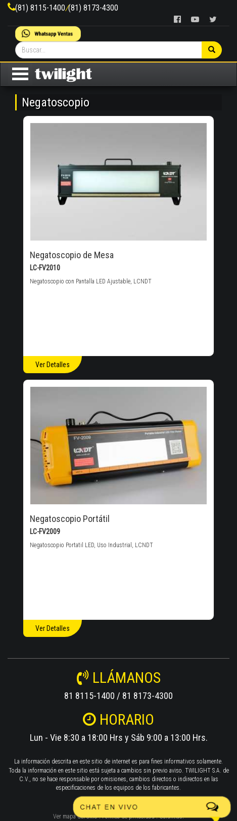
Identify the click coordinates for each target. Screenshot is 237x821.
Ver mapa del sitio (75, 816)
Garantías (170, 816)
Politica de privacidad (128, 816)
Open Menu (20, 74)
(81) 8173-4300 (93, 8)
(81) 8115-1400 (40, 8)
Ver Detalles (52, 365)
